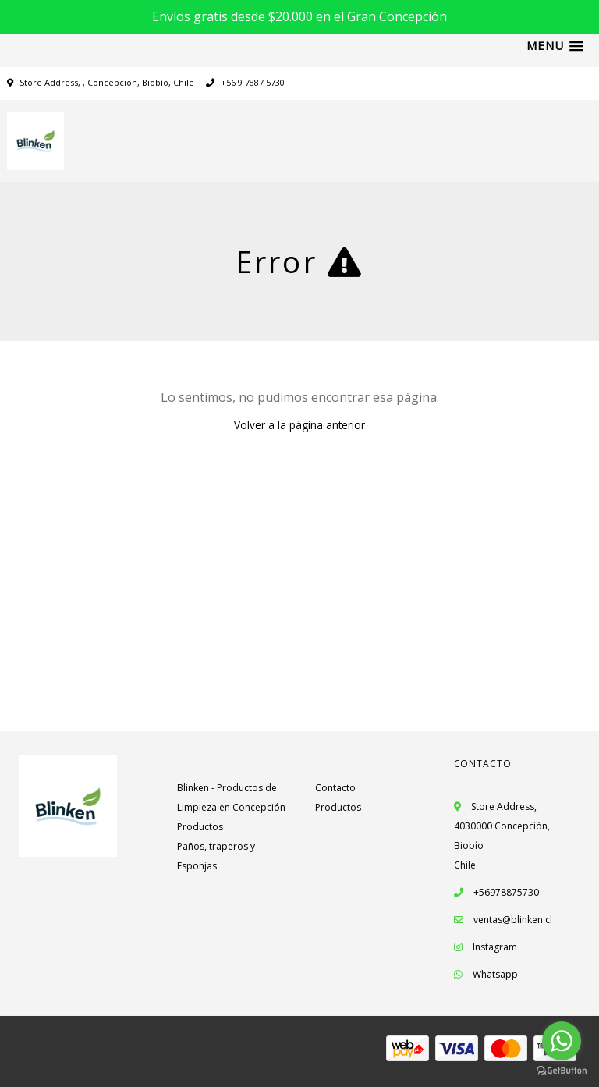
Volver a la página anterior (299, 424)
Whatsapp (495, 974)
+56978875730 (496, 892)
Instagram (495, 947)
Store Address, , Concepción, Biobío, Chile (106, 82)
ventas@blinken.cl (512, 919)
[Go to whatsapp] (561, 1040)
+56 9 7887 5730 (245, 82)
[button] (555, 46)
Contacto (335, 787)
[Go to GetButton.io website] (562, 1071)
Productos (200, 826)
